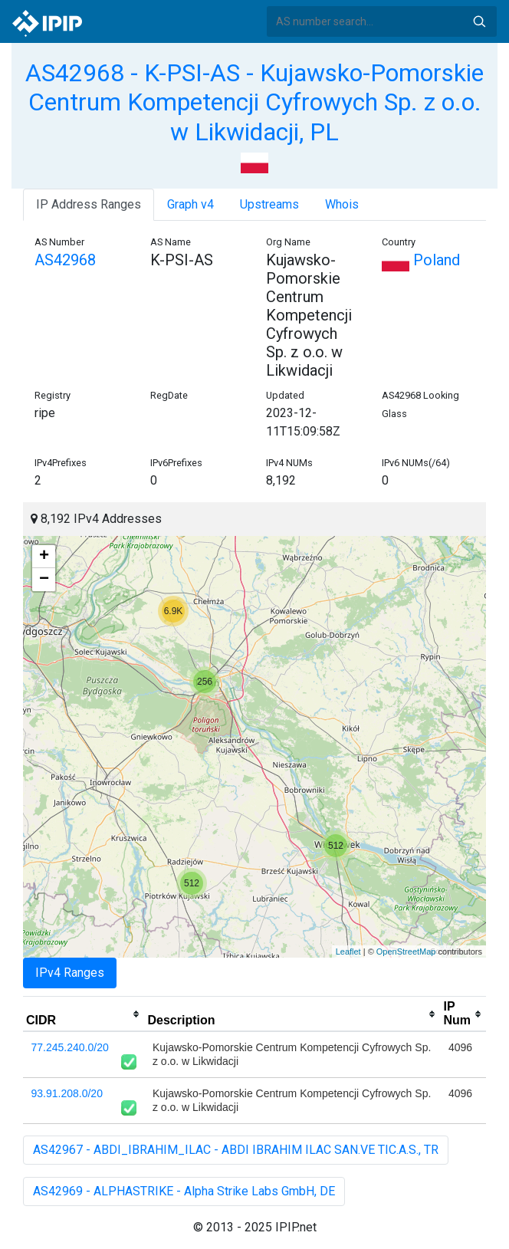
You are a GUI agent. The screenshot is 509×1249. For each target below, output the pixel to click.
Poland (421, 260)
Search (479, 21)
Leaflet (348, 951)
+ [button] (44, 556)
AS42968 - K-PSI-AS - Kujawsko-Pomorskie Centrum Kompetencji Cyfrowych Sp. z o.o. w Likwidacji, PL (254, 102)
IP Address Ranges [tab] (88, 204)
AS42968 (65, 260)
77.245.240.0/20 (70, 1047)
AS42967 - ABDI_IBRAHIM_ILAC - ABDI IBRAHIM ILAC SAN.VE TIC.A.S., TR (235, 1149)
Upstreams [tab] (269, 204)
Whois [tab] (342, 204)
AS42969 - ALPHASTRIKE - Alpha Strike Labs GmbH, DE (184, 1191)
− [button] (44, 579)
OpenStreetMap (406, 951)
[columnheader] (83, 1014)
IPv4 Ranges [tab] (69, 972)
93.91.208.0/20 (67, 1093)
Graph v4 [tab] (190, 204)
